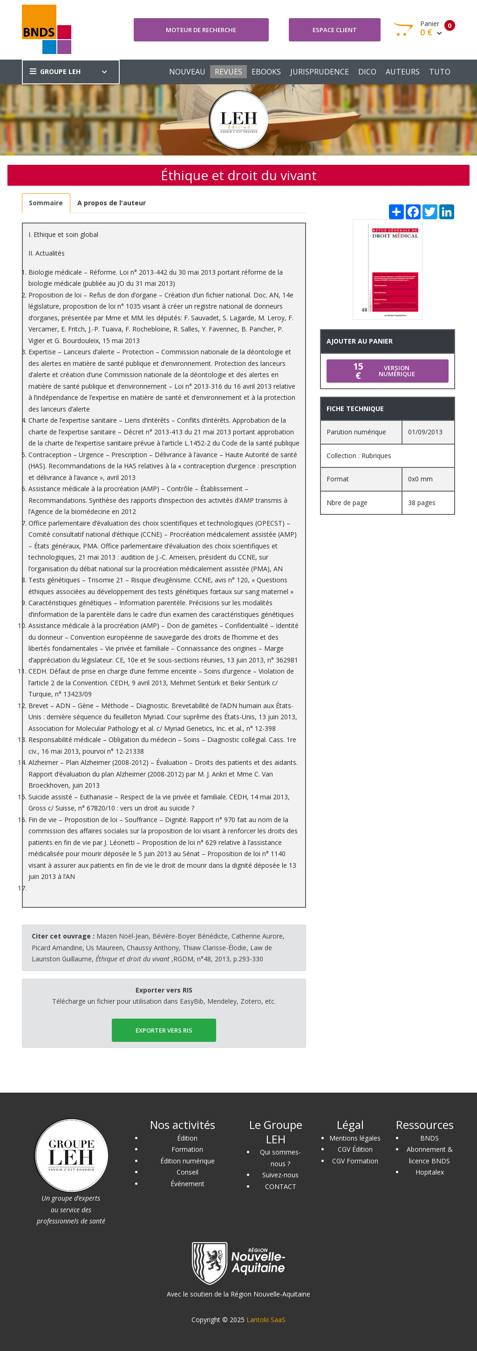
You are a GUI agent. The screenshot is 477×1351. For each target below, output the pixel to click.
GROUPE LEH (55, 71)
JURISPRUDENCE (319, 72)
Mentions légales (355, 1138)
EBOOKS (266, 72)
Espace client (335, 30)
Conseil (187, 1172)
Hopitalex (430, 1172)
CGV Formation (355, 1160)
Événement (187, 1183)
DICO (367, 72)
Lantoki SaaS (266, 1319)
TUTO (439, 72)
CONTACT (280, 1186)
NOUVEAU (187, 72)
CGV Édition (355, 1149)
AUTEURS (403, 72)
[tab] (46, 203)
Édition (187, 1138)
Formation (187, 1149)
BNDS (429, 1138)
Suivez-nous (280, 1174)
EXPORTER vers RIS (164, 1030)
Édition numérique (187, 1160)
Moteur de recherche (201, 30)
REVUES (228, 72)
